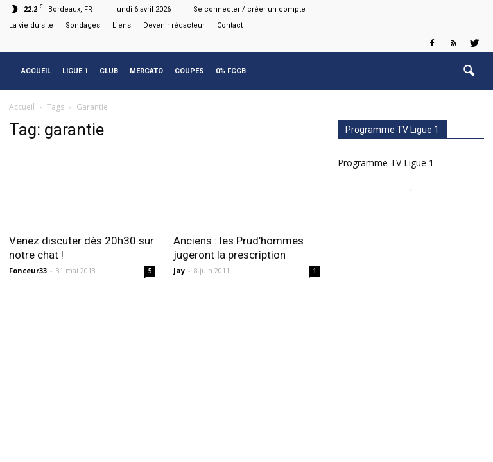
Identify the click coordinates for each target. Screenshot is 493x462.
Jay (179, 270)
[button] (468, 71)
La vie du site (31, 25)
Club (108, 71)
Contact (230, 25)
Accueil (36, 71)
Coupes (189, 71)
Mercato (146, 71)
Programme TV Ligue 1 (386, 163)
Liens (121, 25)
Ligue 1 (75, 71)
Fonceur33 (28, 270)
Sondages (82, 25)
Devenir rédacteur (174, 25)
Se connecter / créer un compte (249, 9)
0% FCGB (231, 71)
